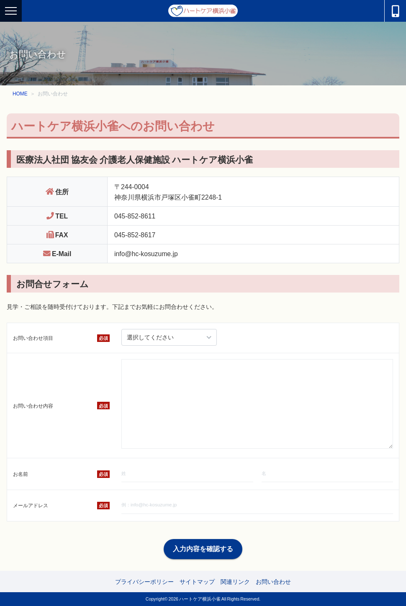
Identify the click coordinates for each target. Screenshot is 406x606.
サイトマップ (197, 581)
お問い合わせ (273, 581)
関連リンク (235, 581)
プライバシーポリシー (144, 581)
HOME (20, 93)
